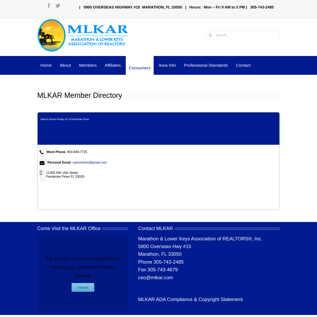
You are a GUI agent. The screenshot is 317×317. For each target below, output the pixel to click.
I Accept (82, 287)
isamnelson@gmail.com (90, 162)
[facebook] (48, 5)
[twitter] (57, 5)
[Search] (210, 35)
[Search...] (242, 35)
